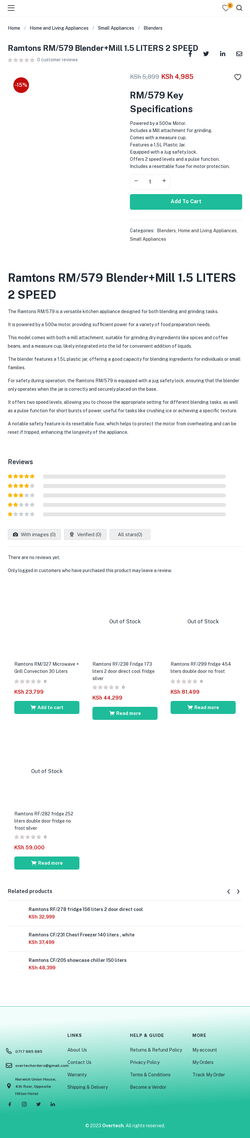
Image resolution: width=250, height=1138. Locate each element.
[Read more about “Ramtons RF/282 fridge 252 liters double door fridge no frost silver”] (46, 863)
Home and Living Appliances (59, 28)
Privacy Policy (145, 1062)
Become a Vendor (148, 1087)
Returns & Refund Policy (156, 1050)
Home (14, 28)
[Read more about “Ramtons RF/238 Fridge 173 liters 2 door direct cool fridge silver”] (125, 713)
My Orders (203, 1062)
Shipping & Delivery (87, 1087)
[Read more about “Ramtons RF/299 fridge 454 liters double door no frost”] (203, 707)
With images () (38, 534)
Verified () (88, 534)
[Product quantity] (150, 182)
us (105, 410)
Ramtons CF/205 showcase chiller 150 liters (78, 960)
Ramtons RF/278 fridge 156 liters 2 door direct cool (86, 909)
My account (204, 1050)
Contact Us (79, 1062)
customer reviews (57, 59)
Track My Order (208, 1074)
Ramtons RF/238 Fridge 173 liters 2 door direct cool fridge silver (123, 671)
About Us (77, 1050)
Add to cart (186, 201)
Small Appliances (116, 28)
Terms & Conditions (150, 1074)
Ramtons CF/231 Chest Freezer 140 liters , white (81, 934)
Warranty (77, 1074)
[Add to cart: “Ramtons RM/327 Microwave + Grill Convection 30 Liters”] (46, 707)
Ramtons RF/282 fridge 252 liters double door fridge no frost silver (43, 821)
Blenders (153, 28)
